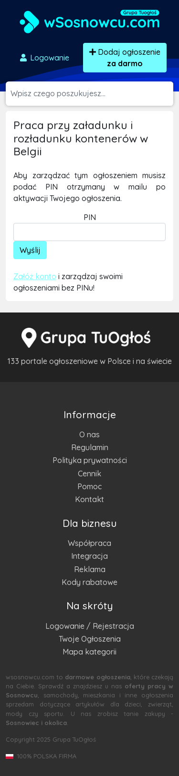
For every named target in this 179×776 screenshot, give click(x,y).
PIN (90, 217)
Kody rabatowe (89, 582)
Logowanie (44, 57)
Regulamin (89, 447)
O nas (89, 434)
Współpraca (89, 543)
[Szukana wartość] (92, 93)
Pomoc (89, 486)
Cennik (89, 473)
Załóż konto (34, 276)
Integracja (89, 556)
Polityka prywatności (90, 460)
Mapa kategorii (89, 651)
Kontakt (89, 499)
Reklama (89, 569)
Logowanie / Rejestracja (89, 626)
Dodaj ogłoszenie (124, 57)
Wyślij (30, 250)
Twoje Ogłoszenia (90, 639)
